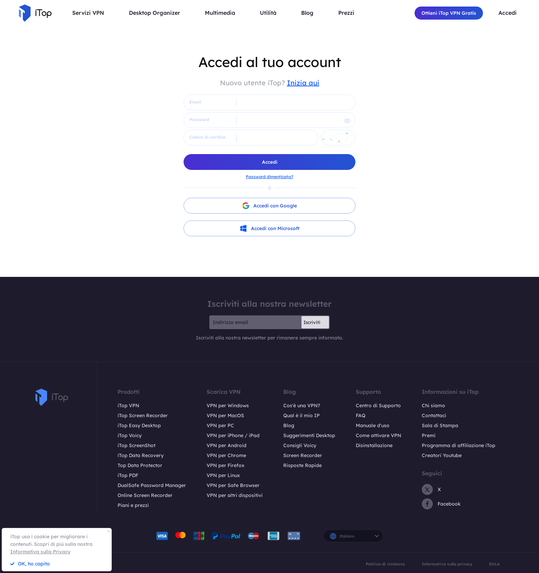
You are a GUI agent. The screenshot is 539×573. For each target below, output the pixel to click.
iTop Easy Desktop (139, 425)
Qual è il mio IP (301, 415)
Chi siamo (433, 405)
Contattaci (434, 415)
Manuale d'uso (372, 425)
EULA (494, 564)
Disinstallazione (374, 445)
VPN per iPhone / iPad (233, 435)
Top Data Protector (140, 465)
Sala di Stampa (440, 425)
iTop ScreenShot (136, 445)
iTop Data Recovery (141, 455)
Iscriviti (312, 322)
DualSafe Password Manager (152, 485)
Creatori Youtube (442, 455)
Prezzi (346, 13)
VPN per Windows (228, 405)
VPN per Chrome (226, 455)
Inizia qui (303, 82)
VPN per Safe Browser (233, 485)
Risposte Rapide (302, 465)
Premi (429, 435)
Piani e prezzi (133, 505)
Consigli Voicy (299, 445)
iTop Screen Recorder (143, 415)
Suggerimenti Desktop (309, 435)
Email (195, 102)
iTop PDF (128, 475)
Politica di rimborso (385, 564)
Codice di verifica (207, 137)
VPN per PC (220, 425)
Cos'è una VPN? (301, 405)
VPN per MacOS (225, 415)
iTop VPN (128, 405)
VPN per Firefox (225, 465)
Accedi (507, 13)
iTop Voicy (130, 435)
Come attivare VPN (378, 435)
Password (199, 119)
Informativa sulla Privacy (40, 552)
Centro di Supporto (378, 405)
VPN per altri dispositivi (235, 495)
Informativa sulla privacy (447, 564)
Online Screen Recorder (145, 495)
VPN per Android (226, 445)
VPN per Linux (223, 475)
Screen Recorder (302, 455)
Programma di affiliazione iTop (458, 445)
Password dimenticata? (269, 176)
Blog (288, 425)
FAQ (360, 415)
